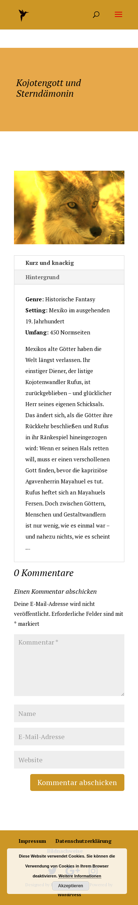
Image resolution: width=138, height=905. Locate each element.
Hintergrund (42, 277)
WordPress (69, 894)
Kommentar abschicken (77, 782)
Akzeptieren (70, 885)
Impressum (32, 840)
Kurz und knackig (49, 262)
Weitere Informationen (80, 876)
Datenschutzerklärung (84, 840)
